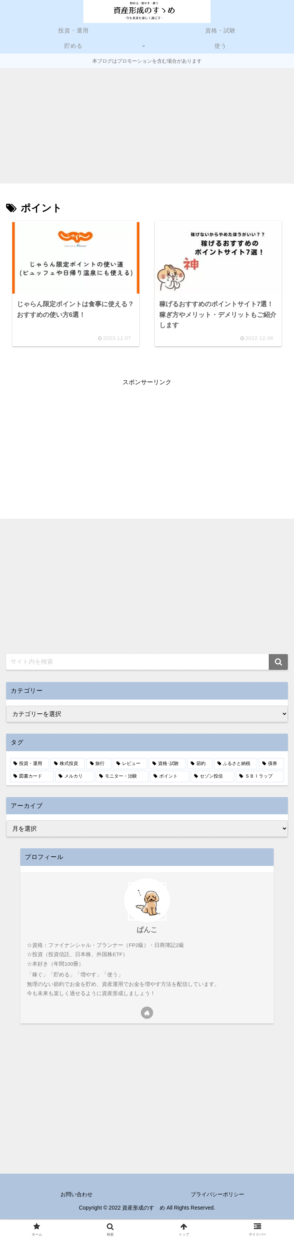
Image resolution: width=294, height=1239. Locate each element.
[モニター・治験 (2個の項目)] (122, 777)
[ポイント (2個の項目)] (169, 777)
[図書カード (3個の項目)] (32, 777)
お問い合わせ (76, 1195)
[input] (147, 663)
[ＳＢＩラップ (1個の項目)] (260, 777)
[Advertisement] (147, 125)
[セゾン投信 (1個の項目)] (212, 777)
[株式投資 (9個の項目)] (68, 764)
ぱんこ (147, 931)
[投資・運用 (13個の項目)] (29, 764)
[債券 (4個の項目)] (271, 764)
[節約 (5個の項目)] (199, 764)
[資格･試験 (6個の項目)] (167, 764)
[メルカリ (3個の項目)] (74, 777)
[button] (278, 663)
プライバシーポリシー (217, 1195)
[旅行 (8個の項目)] (99, 764)
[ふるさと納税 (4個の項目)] (236, 764)
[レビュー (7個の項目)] (130, 764)
